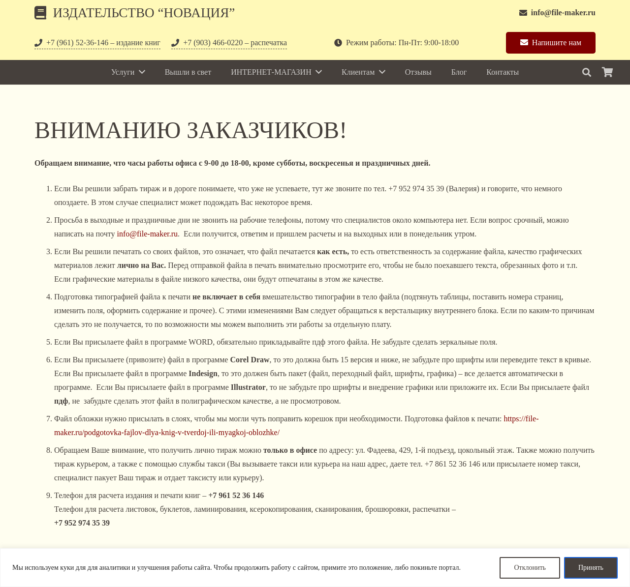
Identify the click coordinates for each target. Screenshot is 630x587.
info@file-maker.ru (147, 234)
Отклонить (530, 567)
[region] (315, 567)
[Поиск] (587, 72)
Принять (590, 567)
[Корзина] (607, 72)
